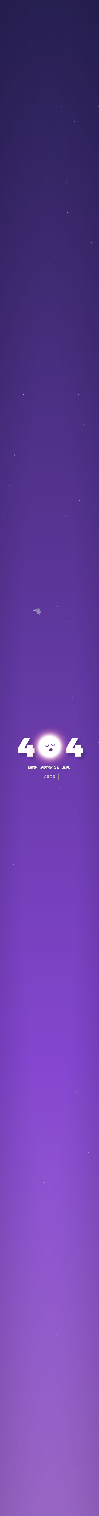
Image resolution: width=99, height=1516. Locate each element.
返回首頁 (49, 776)
